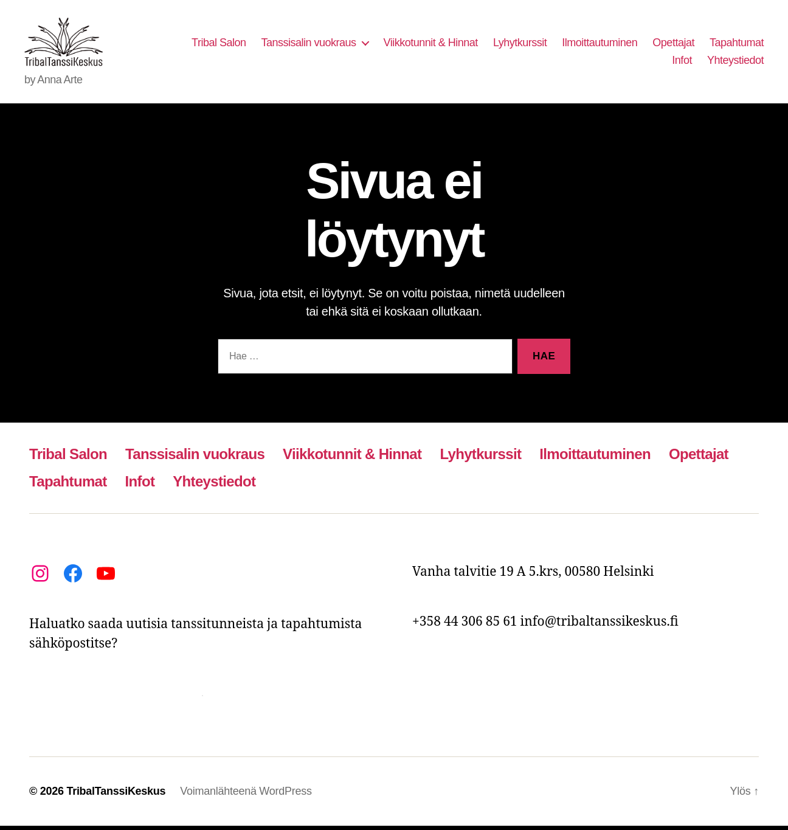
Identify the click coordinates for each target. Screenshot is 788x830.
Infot (682, 63)
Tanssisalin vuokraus (308, 44)
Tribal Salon (219, 44)
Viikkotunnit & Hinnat (431, 44)
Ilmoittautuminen (599, 44)
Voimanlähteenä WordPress (245, 795)
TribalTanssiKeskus (115, 795)
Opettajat (673, 44)
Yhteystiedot (735, 63)
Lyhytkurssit (520, 44)
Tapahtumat (737, 44)
